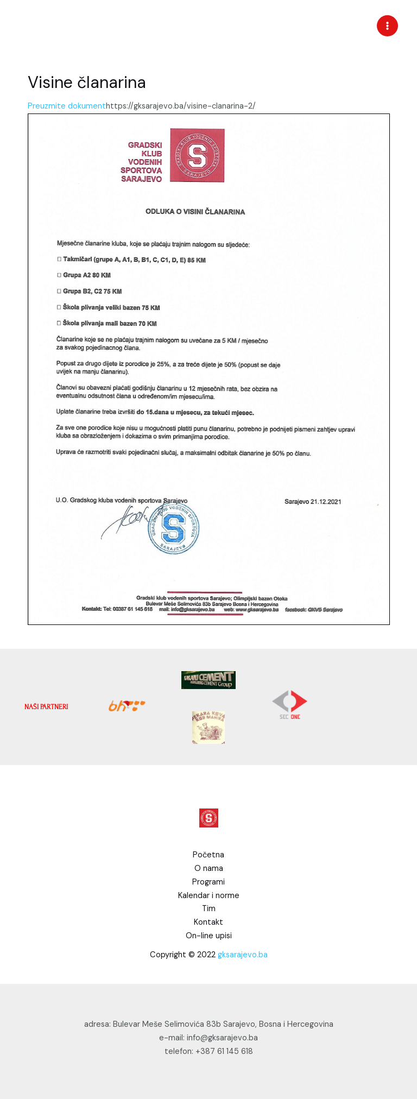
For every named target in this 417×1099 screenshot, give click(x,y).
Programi (208, 882)
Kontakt (208, 922)
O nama (208, 868)
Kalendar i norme (208, 895)
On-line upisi (209, 936)
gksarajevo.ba (243, 955)
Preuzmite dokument (67, 106)
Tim (209, 909)
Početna (208, 855)
